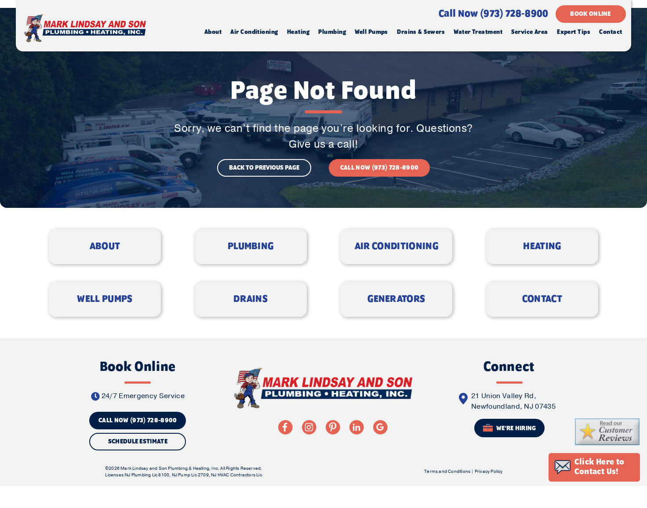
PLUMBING (251, 258)
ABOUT (105, 258)
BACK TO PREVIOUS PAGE (264, 174)
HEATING (542, 258)
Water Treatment (476, 34)
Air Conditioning (252, 34)
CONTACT (542, 313)
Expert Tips (572, 34)
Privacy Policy (488, 492)
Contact (609, 34)
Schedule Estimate (137, 459)
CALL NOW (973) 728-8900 (379, 174)
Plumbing (331, 34)
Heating (296, 34)
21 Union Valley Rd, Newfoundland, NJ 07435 (513, 419)
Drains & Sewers (419, 34)
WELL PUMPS (104, 313)
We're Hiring (509, 446)
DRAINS (250, 313)
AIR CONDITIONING (396, 258)
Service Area (528, 34)
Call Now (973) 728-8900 (492, 16)
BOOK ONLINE (589, 15)
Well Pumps (370, 34)
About (211, 34)
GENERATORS (396, 313)
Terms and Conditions (447, 492)
